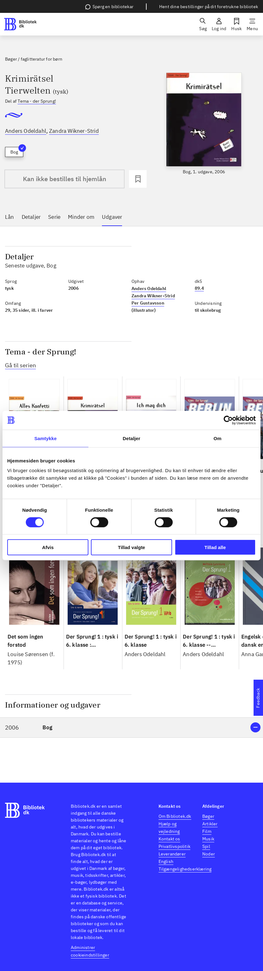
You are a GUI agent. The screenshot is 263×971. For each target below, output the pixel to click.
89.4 (199, 288)
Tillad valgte (131, 547)
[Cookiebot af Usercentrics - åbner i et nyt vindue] (228, 420)
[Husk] (236, 24)
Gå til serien (20, 365)
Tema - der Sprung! (37, 101)
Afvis (48, 547)
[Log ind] (219, 24)
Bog (16, 151)
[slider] (204, 124)
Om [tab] (217, 438)
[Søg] (203, 24)
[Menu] (252, 24)
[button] (131, 727)
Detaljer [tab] (131, 438)
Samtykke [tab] (45, 438)
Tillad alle (215, 547)
